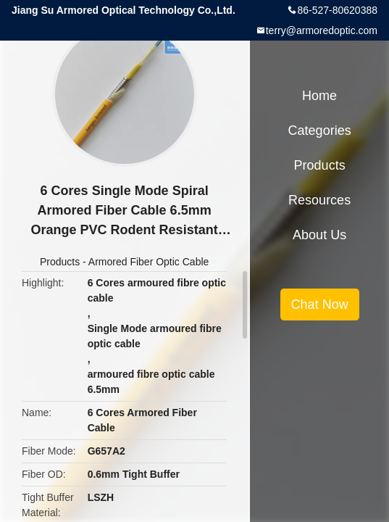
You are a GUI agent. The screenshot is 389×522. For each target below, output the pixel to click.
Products (60, 262)
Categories (319, 130)
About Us (319, 235)
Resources (319, 200)
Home (319, 95)
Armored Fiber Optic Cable (148, 262)
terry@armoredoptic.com (321, 30)
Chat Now (319, 304)
